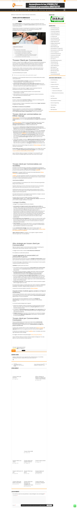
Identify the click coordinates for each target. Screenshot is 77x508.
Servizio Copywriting (55, 102)
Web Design (53, 67)
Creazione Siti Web (54, 34)
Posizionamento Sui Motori (56, 100)
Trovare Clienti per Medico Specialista (17, 482)
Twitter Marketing (54, 65)
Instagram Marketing (55, 43)
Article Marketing (54, 27)
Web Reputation (54, 70)
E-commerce (53, 36)
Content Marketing (54, 33)
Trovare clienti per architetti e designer (40, 482)
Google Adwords (54, 41)
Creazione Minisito (55, 88)
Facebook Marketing (54, 39)
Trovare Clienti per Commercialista (20, 49)
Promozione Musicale (55, 53)
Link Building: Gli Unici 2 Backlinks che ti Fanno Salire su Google (19, 364)
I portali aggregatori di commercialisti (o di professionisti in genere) (27, 54)
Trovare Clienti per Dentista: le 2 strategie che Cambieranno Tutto (39, 364)
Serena (15, 19)
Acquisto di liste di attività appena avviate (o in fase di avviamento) (26, 55)
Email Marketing (54, 38)
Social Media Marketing (55, 60)
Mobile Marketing (54, 46)
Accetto (49, 505)
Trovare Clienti (18, 14)
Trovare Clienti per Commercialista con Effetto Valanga (23, 150)
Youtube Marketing (54, 74)
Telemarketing (53, 62)
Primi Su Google (54, 51)
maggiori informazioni (42, 505)
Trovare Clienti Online (40, 460)
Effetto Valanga (34, 334)
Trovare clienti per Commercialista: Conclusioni (23, 56)
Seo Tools (52, 58)
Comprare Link (53, 82)
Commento (15, 495)
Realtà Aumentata (54, 57)
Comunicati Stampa (54, 31)
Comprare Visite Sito (55, 84)
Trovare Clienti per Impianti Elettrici (28, 461)
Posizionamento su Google (56, 48)
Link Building (53, 45)
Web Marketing (54, 68)
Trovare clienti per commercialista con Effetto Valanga (24, 51)
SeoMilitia (40, 334)
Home (13, 14)
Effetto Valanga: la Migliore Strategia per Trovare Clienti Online (40, 377)
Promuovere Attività (55, 55)
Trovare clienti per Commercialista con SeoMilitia (23, 52)
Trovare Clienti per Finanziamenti (39, 471)
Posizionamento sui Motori (56, 50)
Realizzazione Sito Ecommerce (58, 92)
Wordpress (53, 72)
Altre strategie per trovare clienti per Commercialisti (23, 53)
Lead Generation (54, 98)
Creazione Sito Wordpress (57, 90)
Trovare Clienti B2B (28, 451)
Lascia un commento (36, 19)
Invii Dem (52, 96)
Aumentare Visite (54, 29)
